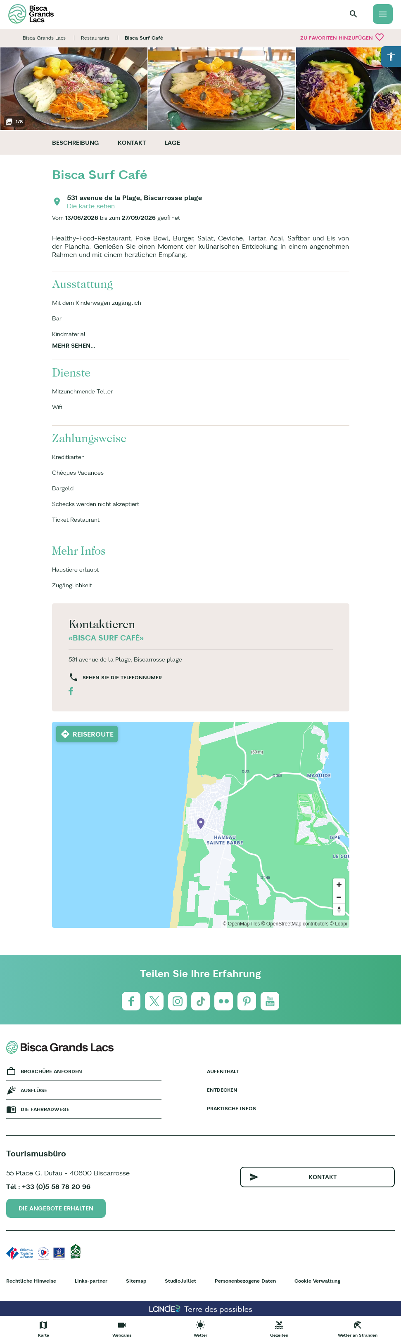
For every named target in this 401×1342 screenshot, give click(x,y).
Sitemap (136, 1281)
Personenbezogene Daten (245, 1281)
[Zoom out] (339, 897)
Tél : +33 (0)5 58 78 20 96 (48, 1186)
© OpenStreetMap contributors (295, 924)
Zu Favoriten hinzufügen (342, 37)
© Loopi (338, 924)
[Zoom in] (339, 884)
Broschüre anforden (51, 1071)
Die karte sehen (91, 206)
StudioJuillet (180, 1281)
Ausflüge (34, 1090)
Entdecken (222, 1090)
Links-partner (91, 1281)
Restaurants (95, 38)
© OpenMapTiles (241, 924)
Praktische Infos (231, 1108)
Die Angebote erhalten (56, 1208)
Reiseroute (93, 734)
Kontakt (132, 142)
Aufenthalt (223, 1071)
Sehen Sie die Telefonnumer (122, 677)
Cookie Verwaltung (317, 1281)
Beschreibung (75, 142)
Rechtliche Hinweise (31, 1281)
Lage (172, 142)
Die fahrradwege (45, 1109)
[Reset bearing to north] (339, 909)
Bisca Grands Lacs (44, 38)
